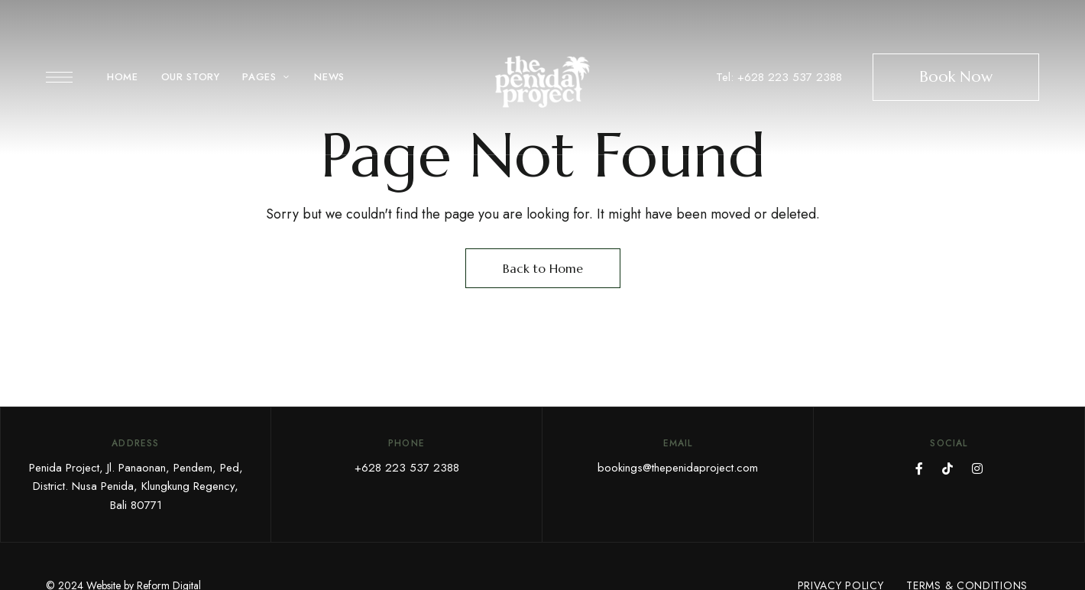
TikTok (947, 468)
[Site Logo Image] (542, 81)
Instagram (977, 468)
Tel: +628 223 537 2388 (779, 77)
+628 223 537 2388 (407, 467)
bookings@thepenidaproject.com (678, 467)
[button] (956, 77)
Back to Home (543, 268)
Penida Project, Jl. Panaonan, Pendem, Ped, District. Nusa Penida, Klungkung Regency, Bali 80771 (136, 486)
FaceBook (919, 468)
